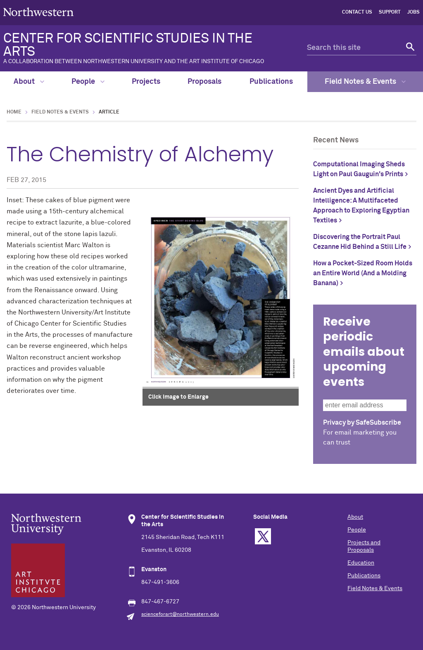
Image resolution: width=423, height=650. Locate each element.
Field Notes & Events (365, 81)
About (29, 81)
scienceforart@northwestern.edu (180, 614)
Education (360, 563)
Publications (271, 81)
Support (390, 12)
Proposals (204, 81)
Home (14, 112)
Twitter (263, 536)
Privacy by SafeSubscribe (362, 422)
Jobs (413, 12)
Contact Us (357, 12)
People (88, 81)
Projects (146, 81)
